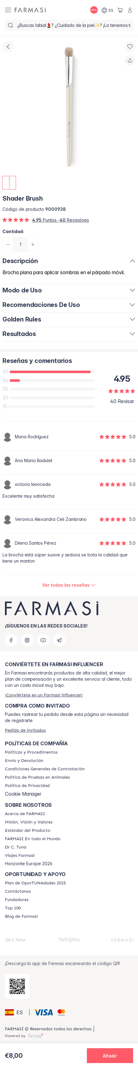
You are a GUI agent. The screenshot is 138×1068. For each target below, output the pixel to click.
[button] (16, 1012)
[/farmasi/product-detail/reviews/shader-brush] (69, 585)
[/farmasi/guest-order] (25, 730)
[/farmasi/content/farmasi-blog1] (21, 916)
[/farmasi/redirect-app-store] (17, 986)
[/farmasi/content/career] (20, 855)
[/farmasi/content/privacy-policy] (27, 785)
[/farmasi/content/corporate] (32, 838)
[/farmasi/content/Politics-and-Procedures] (31, 752)
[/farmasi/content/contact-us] (18, 891)
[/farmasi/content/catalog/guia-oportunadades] (35, 883)
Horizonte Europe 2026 (28, 863)
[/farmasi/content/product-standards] (27, 830)
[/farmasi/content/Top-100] (13, 908)
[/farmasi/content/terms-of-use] (45, 769)
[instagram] (27, 640)
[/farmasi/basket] (120, 10)
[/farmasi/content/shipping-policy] (24, 760)
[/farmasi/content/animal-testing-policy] (37, 777)
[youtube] (43, 640)
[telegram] (59, 640)
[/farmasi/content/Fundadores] (17, 899)
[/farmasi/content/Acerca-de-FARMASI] (25, 813)
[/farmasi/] (30, 9)
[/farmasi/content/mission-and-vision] (28, 822)
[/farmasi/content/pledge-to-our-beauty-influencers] (15, 847)
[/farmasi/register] (44, 695)
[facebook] (11, 640)
